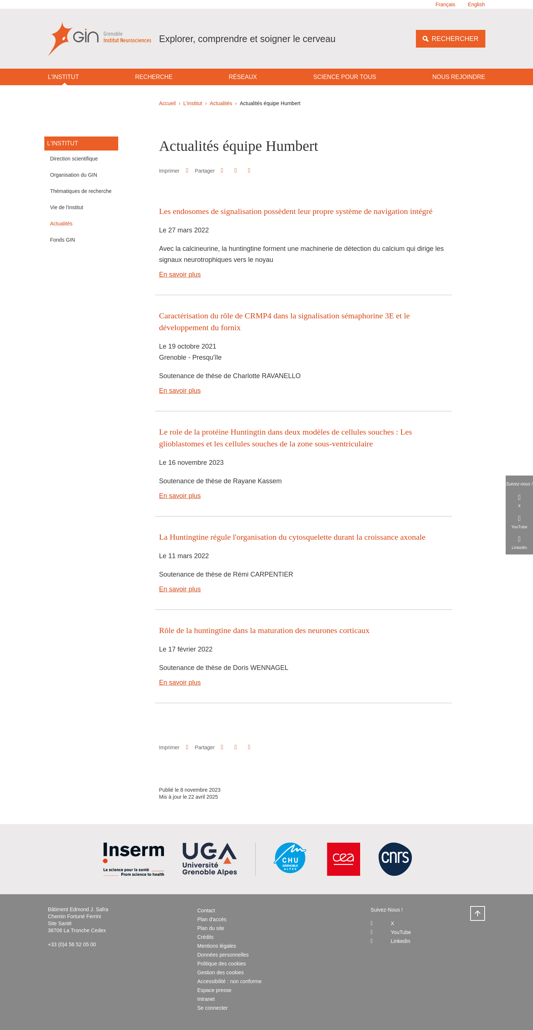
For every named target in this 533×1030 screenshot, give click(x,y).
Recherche (153, 77)
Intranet (206, 999)
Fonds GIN (62, 240)
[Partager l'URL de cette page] (249, 171)
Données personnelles (223, 955)
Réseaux (243, 77)
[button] (222, 170)
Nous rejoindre (458, 77)
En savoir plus (180, 274)
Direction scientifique (74, 159)
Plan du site (210, 928)
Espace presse (214, 990)
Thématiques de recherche (81, 191)
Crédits (205, 937)
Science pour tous (344, 77)
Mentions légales (216, 946)
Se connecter (212, 1008)
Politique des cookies (221, 964)
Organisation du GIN (74, 175)
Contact (206, 910)
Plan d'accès (211, 919)
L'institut (63, 77)
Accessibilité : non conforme (229, 981)
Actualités (221, 103)
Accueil (167, 103)
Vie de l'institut (66, 207)
